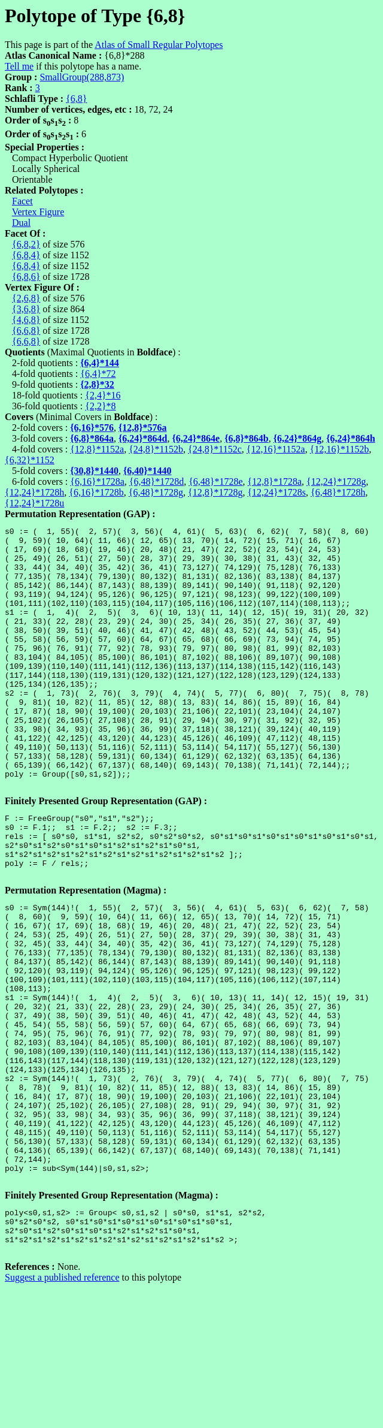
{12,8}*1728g (215, 492)
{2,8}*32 (97, 384)
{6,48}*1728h (338, 492)
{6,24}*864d (143, 438)
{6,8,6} (26, 276)
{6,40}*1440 (147, 471)
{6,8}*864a (92, 438)
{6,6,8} (26, 330)
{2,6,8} (26, 298)
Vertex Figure (38, 212)
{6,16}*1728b (96, 492)
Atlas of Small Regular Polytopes (159, 45)
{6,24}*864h (350, 438)
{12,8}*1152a (97, 449)
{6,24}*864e (196, 438)
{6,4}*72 (97, 374)
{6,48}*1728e (215, 481)
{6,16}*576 (92, 427)
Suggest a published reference (62, 1407)
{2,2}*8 (100, 406)
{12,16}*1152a (276, 449)
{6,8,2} (26, 244)
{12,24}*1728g (336, 481)
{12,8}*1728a (275, 481)
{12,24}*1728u (34, 503)
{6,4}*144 (99, 363)
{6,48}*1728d (156, 481)
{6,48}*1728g (156, 492)
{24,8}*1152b (156, 449)
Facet (22, 201)
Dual (21, 223)
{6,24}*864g (297, 438)
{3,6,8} (26, 309)
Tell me (19, 66)
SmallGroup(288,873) (81, 77)
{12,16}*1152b (339, 449)
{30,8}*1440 (94, 471)
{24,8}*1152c (215, 449)
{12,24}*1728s (276, 492)
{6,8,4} (26, 255)
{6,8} (76, 98)
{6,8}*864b (246, 438)
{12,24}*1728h (34, 492)
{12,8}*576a (142, 427)
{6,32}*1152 (29, 460)
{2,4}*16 (102, 395)
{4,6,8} (26, 320)
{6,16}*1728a (97, 481)
